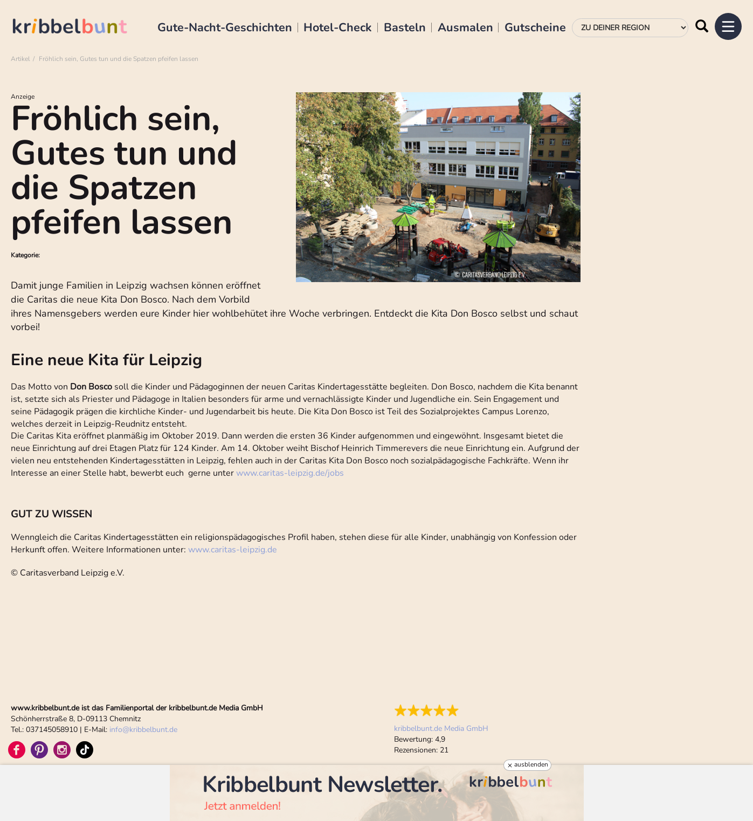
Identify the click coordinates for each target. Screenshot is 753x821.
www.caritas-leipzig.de (232, 550)
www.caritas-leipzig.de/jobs (290, 473)
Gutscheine (535, 28)
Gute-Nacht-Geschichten (224, 28)
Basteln (405, 28)
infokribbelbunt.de (143, 729)
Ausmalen (465, 28)
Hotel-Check (337, 28)
